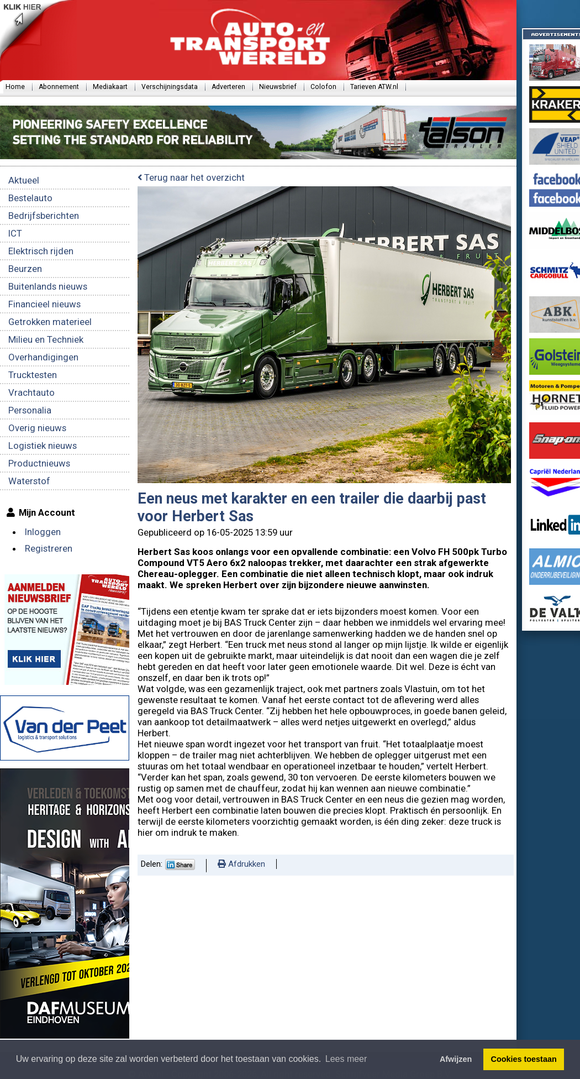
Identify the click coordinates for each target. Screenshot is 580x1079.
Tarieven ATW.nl (374, 87)
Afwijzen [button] (456, 1059)
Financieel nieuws (44, 304)
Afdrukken (241, 864)
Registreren (48, 548)
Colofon (323, 87)
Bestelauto (30, 197)
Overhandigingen (43, 357)
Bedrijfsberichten (43, 215)
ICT (15, 233)
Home (15, 87)
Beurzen (25, 268)
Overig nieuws (37, 427)
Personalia (29, 410)
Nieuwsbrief (278, 87)
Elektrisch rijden (40, 250)
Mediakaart (110, 87)
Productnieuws (39, 463)
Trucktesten (32, 374)
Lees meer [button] (346, 1059)
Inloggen (43, 531)
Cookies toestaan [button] (524, 1059)
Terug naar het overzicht (191, 177)
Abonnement (59, 87)
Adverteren (228, 87)
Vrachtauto (31, 392)
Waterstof (29, 480)
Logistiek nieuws (42, 445)
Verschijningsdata (169, 87)
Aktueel (23, 180)
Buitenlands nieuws (47, 286)
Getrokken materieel (50, 321)
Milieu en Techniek (45, 339)
